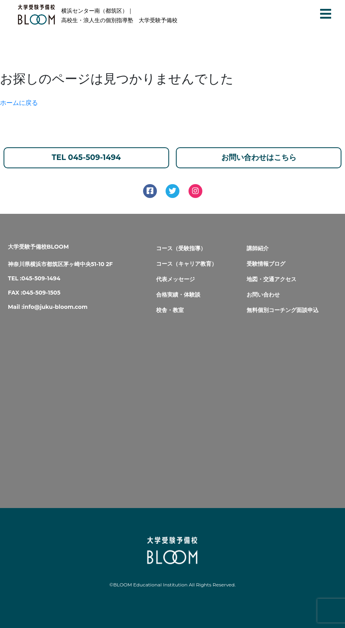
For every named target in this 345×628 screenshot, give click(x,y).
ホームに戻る (19, 103)
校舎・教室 (170, 310)
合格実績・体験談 (178, 294)
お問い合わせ (263, 294)
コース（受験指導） (181, 248)
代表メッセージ (175, 279)
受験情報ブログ (266, 263)
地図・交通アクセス (271, 279)
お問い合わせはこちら (258, 157)
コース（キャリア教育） (186, 263)
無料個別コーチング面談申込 (283, 310)
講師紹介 (258, 248)
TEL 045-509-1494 (86, 157)
